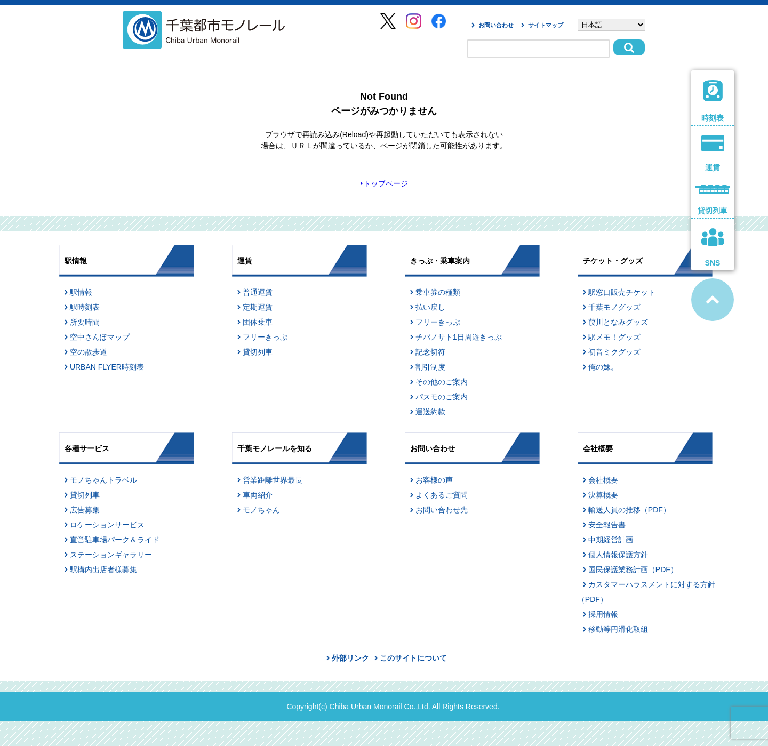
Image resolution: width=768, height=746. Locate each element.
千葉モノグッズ (614, 307)
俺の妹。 (603, 367)
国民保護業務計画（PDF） (633, 569)
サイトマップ (545, 25)
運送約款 (430, 411)
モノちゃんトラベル (103, 480)
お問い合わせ (496, 25)
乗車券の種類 (437, 292)
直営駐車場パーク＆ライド (114, 539)
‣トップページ (384, 183)
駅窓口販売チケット (621, 292)
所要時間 (85, 322)
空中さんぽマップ (100, 337)
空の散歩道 (88, 352)
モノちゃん (261, 510)
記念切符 (430, 352)
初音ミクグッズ (614, 352)
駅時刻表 (85, 307)
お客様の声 (434, 480)
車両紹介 (258, 495)
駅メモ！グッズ (614, 337)
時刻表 (712, 101)
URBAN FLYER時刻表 (107, 367)
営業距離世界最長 (272, 480)
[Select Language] (611, 25)
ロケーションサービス (107, 524)
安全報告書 (607, 524)
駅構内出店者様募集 (103, 569)
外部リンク (350, 658)
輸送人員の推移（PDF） (629, 510)
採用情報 (603, 614)
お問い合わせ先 (441, 510)
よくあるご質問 (441, 495)
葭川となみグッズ (618, 322)
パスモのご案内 (441, 396)
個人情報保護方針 (618, 554)
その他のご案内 (441, 382)
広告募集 (85, 510)
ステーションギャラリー (111, 554)
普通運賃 (258, 292)
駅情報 (81, 292)
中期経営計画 (610, 539)
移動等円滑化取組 (618, 629)
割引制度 (430, 367)
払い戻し (430, 307)
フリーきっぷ (265, 337)
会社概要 (603, 480)
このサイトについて (413, 658)
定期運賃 (258, 307)
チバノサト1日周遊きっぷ (458, 337)
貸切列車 (258, 352)
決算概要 (603, 495)
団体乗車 (258, 322)
